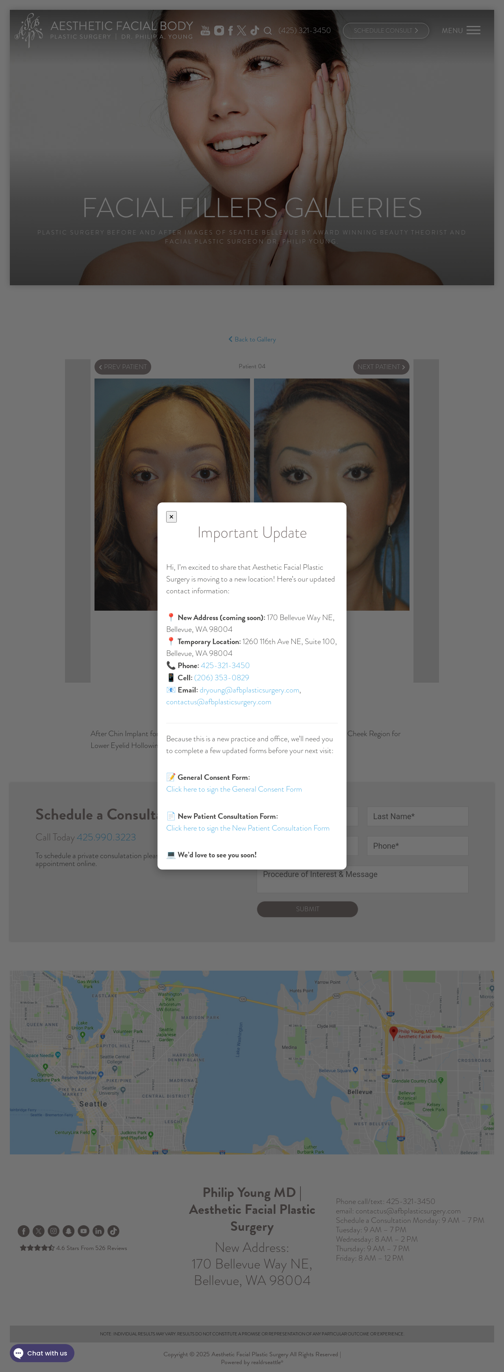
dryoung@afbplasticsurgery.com (249, 690)
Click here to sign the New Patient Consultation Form (248, 828)
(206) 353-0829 (221, 677)
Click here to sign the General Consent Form (234, 789)
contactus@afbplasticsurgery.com (218, 701)
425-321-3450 (225, 665)
